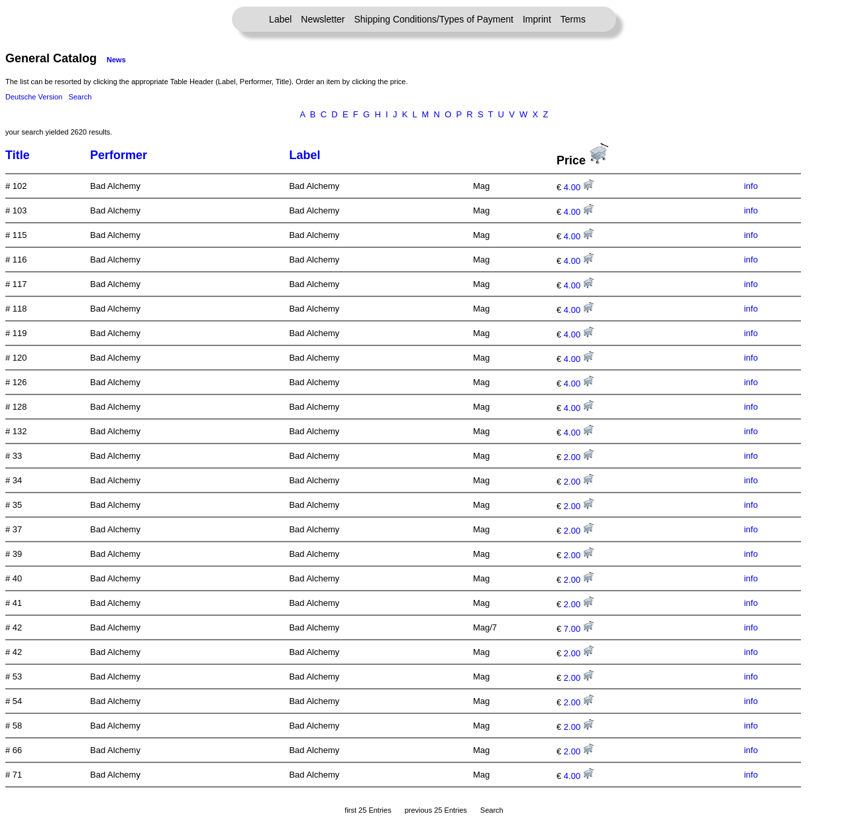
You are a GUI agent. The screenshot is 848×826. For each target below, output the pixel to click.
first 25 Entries (367, 810)
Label (280, 19)
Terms (573, 19)
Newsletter (322, 19)
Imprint (537, 19)
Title (17, 155)
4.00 (579, 187)
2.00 (579, 457)
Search (79, 97)
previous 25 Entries (436, 810)
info (751, 186)
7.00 (579, 629)
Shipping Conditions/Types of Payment (433, 19)
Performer (118, 155)
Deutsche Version (33, 97)
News (116, 60)
